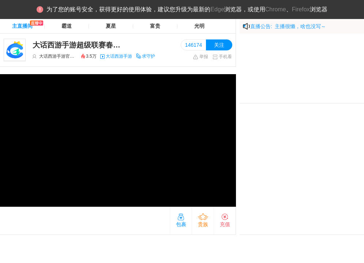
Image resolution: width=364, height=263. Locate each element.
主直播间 (22, 26)
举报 (200, 56)
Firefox (301, 9)
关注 (219, 45)
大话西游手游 (119, 56)
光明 (199, 26)
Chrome (275, 9)
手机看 (222, 56)
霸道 (66, 26)
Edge (217, 9)
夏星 (111, 26)
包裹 (181, 220)
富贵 (155, 26)
